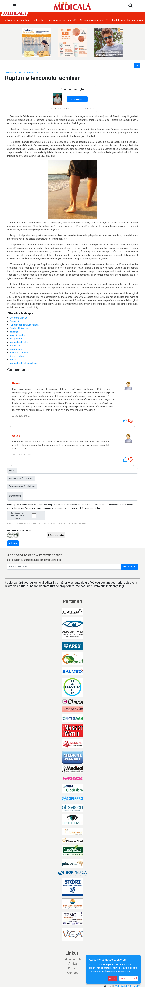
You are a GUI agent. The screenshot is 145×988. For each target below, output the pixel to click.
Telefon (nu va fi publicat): (22, 486)
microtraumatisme (19, 352)
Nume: (12, 470)
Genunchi (14, 321)
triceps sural (16, 338)
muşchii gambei (17, 335)
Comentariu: (15, 496)
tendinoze (15, 345)
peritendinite (16, 349)
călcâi (13, 359)
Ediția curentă (72, 959)
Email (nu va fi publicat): (21, 478)
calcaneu (14, 331)
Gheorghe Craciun (18, 317)
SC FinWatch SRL (123, 986)
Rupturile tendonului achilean (24, 324)
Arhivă (72, 963)
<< (137, 65)
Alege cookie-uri (128, 978)
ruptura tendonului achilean (23, 363)
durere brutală (17, 356)
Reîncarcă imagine (56, 535)
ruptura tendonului (19, 342)
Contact (72, 972)
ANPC (137, 986)
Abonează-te (129, 566)
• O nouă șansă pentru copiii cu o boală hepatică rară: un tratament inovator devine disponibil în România (54, 20)
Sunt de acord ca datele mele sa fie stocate (27, 515)
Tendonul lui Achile (19, 328)
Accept (112, 978)
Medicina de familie (32, 73)
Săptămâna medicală (14, 73)
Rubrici (72, 968)
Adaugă (13, 543)
